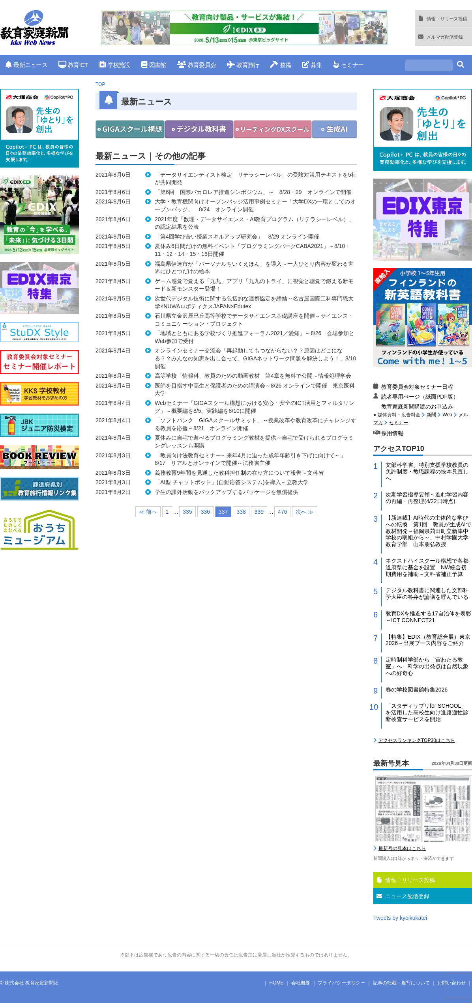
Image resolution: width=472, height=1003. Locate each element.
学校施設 (114, 65)
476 (282, 512)
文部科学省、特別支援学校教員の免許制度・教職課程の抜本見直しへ (427, 471)
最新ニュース (26, 65)
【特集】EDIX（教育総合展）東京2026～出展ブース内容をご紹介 (428, 640)
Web (447, 415)
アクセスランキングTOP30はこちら (416, 740)
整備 (280, 65)
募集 (312, 65)
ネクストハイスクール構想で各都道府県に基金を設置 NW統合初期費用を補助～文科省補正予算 (427, 567)
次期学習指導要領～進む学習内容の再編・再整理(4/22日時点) (427, 497)
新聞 (431, 415)
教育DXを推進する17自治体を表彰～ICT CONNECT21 (428, 616)
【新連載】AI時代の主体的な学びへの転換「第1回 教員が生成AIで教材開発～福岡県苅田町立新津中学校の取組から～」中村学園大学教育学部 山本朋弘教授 (428, 531)
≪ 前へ (148, 512)
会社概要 (300, 983)
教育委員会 (196, 65)
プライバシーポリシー (341, 983)
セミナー (348, 65)
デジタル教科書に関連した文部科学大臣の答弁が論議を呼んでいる (427, 593)
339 (259, 512)
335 (187, 512)
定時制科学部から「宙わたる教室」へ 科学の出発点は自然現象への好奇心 (427, 666)
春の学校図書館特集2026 (417, 689)
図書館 (153, 65)
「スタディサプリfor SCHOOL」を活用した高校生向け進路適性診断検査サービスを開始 (427, 712)
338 (240, 512)
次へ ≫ (305, 512)
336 (205, 512)
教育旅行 (243, 65)
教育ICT (73, 65)
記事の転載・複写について (401, 983)
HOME (277, 983)
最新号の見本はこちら (402, 848)
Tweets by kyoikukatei (400, 918)
